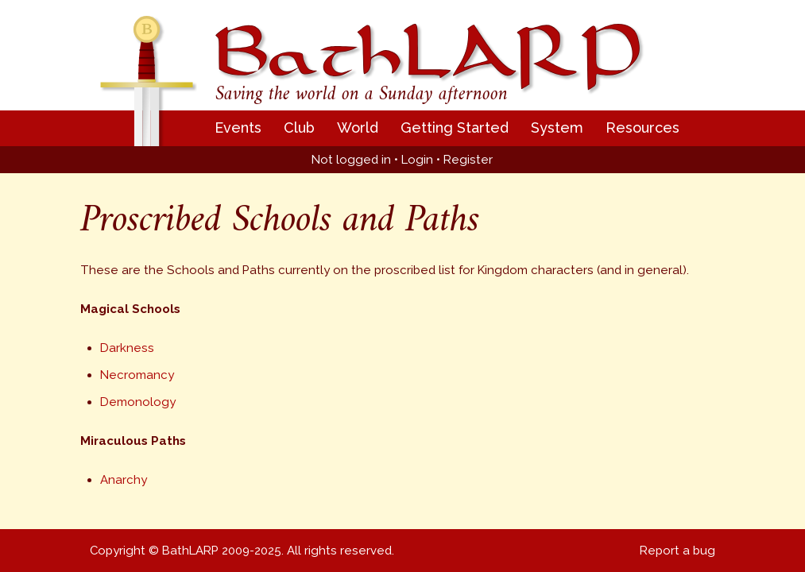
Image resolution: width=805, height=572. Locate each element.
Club (299, 127)
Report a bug (677, 550)
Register (468, 160)
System (557, 127)
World (357, 127)
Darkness (127, 348)
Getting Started (455, 127)
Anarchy (123, 480)
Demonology (138, 402)
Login (417, 160)
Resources (642, 127)
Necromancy (137, 375)
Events (238, 127)
